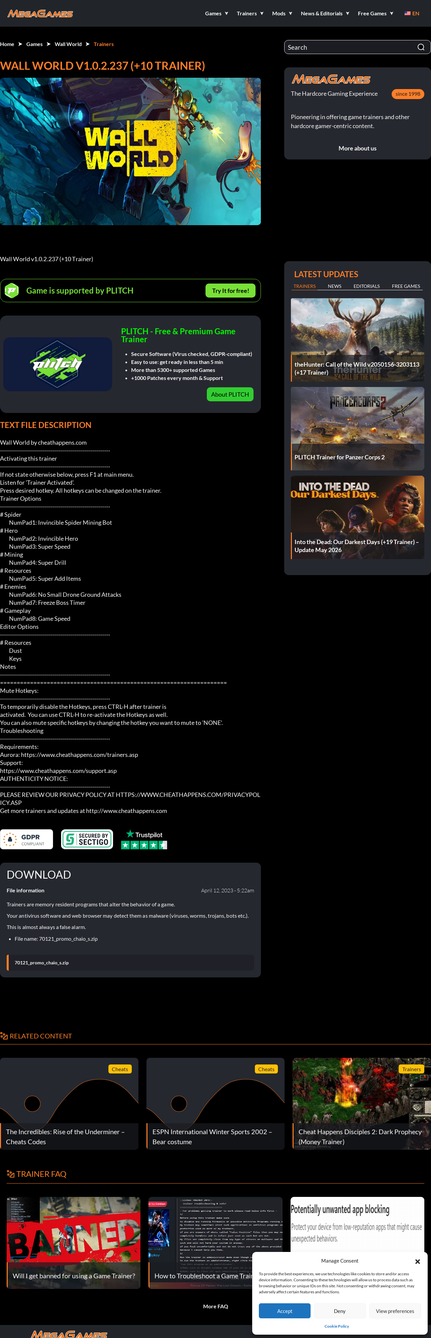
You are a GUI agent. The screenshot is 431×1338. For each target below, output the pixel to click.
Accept (285, 1311)
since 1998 (408, 93)
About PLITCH (230, 394)
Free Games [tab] (406, 286)
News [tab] (334, 286)
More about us (358, 148)
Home (7, 44)
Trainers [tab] (305, 286)
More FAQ (215, 1306)
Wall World (68, 44)
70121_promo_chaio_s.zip (42, 962)
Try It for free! (230, 290)
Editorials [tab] (367, 286)
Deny (340, 1311)
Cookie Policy (337, 1326)
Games (34, 44)
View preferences (395, 1311)
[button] (417, 1260)
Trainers (104, 44)
